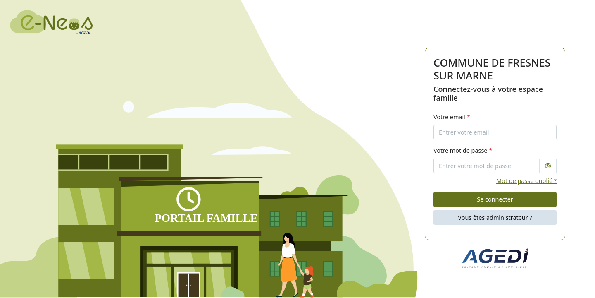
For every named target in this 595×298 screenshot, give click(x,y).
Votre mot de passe (462, 150)
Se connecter (495, 199)
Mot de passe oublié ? (526, 181)
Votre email (451, 117)
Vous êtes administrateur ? (495, 217)
